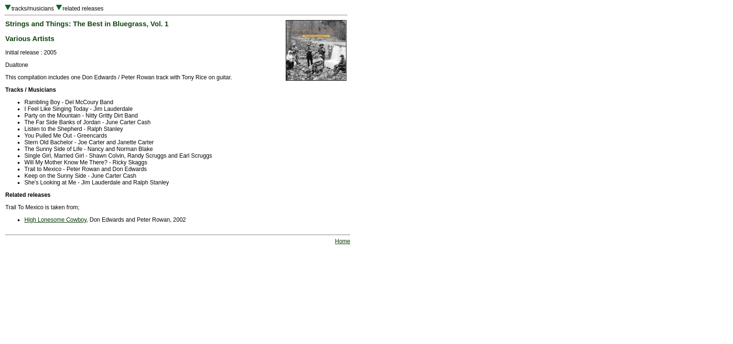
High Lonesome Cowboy (55, 219)
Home (342, 241)
